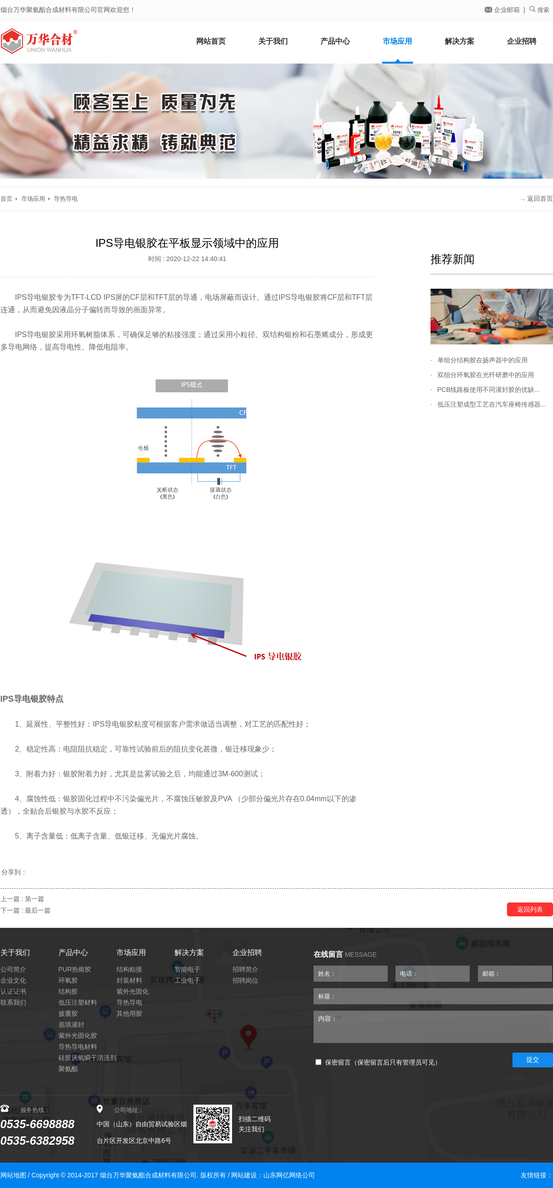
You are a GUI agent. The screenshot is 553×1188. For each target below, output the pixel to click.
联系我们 (13, 1002)
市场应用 (397, 41)
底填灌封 (71, 1024)
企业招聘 (521, 41)
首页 (6, 198)
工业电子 (187, 980)
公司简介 (13, 969)
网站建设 (244, 1175)
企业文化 (13, 980)
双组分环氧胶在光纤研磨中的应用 (485, 375)
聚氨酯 (68, 1068)
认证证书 (13, 991)
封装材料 (129, 980)
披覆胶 (68, 1013)
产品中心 (335, 41)
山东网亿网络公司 (289, 1175)
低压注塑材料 (77, 1002)
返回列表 (530, 909)
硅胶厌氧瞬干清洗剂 (87, 1057)
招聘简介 (245, 969)
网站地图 (13, 1175)
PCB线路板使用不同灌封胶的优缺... (488, 389)
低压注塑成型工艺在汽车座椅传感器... (491, 404)
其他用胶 (129, 1013)
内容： (433, 1027)
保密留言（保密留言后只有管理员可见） (378, 1062)
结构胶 (68, 991)
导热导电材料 (77, 1046)
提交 (532, 1059)
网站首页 (211, 41)
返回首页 (536, 198)
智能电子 (187, 969)
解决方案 (459, 41)
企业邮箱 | (504, 9)
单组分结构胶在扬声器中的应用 (482, 360)
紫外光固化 (132, 991)
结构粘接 (129, 969)
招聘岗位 (245, 980)
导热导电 (66, 198)
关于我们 (273, 41)
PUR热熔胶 (75, 969)
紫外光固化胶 (77, 1035)
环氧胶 (68, 980)
